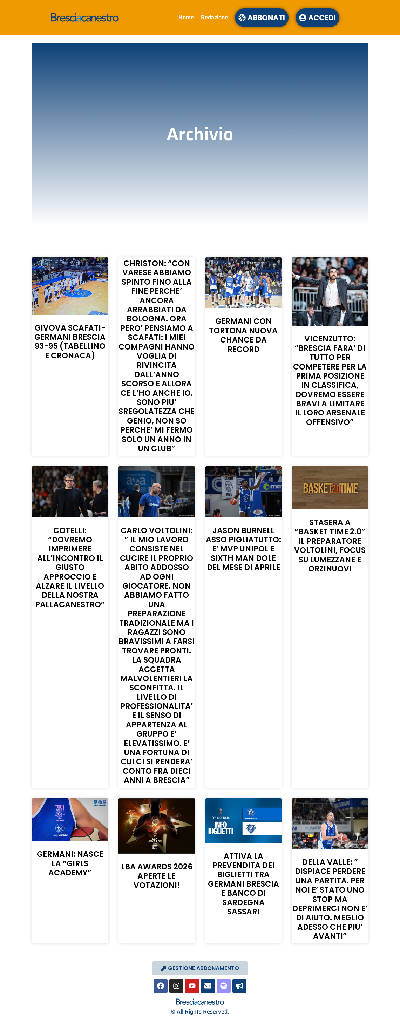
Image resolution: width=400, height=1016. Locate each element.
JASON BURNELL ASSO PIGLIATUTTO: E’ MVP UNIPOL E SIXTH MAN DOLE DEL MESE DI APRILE (243, 549)
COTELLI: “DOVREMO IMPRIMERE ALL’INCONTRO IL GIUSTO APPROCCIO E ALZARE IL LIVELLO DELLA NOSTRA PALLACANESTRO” (70, 567)
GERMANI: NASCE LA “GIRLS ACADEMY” (70, 863)
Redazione (214, 17)
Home (186, 17)
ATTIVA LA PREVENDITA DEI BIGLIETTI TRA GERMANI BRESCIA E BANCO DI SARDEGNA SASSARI (243, 884)
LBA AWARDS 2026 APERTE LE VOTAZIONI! (156, 876)
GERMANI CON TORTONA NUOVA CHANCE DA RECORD (243, 335)
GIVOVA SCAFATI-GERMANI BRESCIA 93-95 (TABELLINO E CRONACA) (70, 342)
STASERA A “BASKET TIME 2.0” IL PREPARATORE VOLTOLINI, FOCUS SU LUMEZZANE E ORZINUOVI (330, 545)
